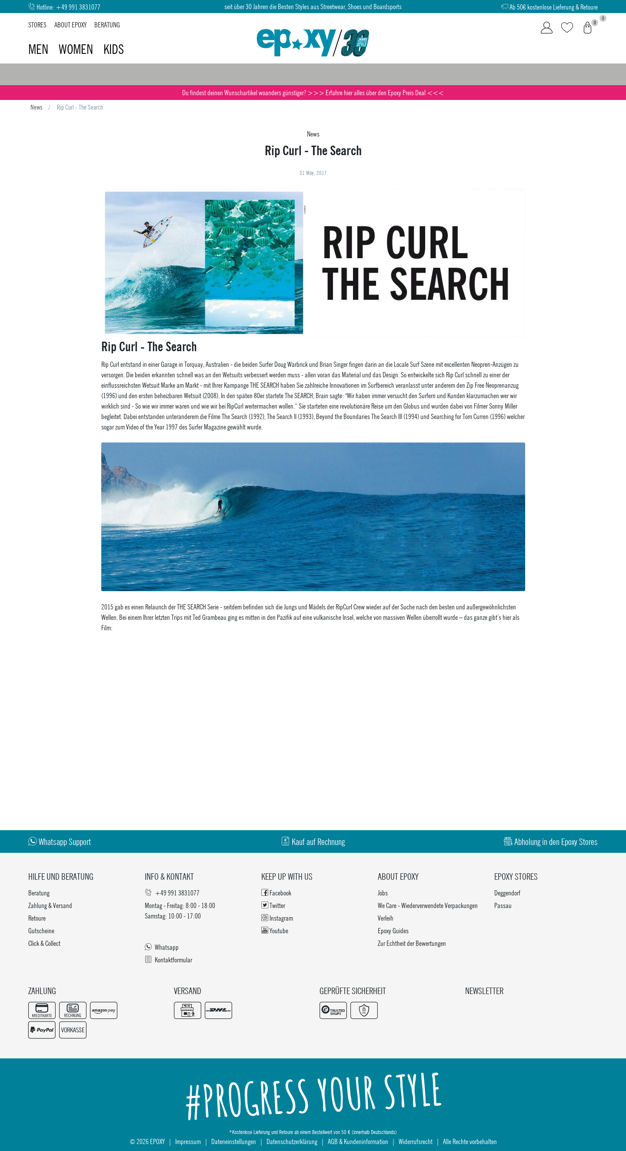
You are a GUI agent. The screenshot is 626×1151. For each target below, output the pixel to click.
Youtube (274, 930)
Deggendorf (507, 892)
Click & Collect (44, 943)
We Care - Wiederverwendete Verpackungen (428, 905)
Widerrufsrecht (416, 1141)
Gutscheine (41, 930)
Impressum (188, 1141)
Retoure (37, 917)
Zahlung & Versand (50, 905)
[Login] (546, 27)
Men (39, 49)
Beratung (107, 24)
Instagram (277, 917)
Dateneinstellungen (233, 1141)
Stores (37, 24)
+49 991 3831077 (78, 6)
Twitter (273, 905)
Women (77, 49)
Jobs (383, 892)
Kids (113, 49)
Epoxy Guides (393, 930)
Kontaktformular (168, 959)
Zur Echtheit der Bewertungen (412, 943)
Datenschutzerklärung (291, 1141)
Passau (503, 905)
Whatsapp (162, 946)
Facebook (276, 892)
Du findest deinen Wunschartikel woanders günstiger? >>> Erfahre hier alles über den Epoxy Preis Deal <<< (313, 92)
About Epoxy (70, 24)
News (36, 107)
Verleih (385, 917)
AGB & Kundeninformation (358, 1141)
